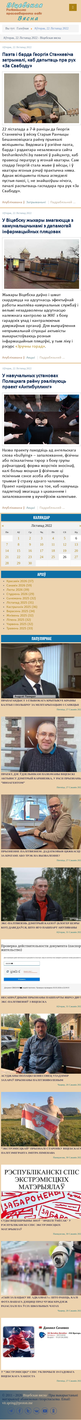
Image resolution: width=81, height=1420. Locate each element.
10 (41, 544)
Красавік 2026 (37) (19, 581)
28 (7, 563)
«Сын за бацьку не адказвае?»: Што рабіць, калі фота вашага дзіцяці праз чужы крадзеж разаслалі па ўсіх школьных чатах (39, 1302)
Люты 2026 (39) (17, 590)
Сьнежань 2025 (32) (21, 598)
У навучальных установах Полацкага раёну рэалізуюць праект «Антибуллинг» (34, 381)
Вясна (28, 18)
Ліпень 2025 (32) (18, 620)
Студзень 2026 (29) (20, 594)
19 (64, 551)
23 (30, 557)
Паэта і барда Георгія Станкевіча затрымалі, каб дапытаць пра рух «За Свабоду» (38, 60)
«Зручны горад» (30, 346)
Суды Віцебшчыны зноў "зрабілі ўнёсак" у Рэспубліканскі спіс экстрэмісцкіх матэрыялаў (36, 1225)
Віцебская (24, 5)
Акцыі (30, 357)
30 (30, 563)
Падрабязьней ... (63, 202)
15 (18, 551)
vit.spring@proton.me (17, 1403)
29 (18, 563)
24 (41, 557)
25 (53, 557)
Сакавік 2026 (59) (19, 585)
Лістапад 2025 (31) (20, 602)
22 (18, 557)
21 (7, 557)
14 (7, 551)
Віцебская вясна (35, 1395)
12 (64, 544)
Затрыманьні (36, 202)
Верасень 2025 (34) (20, 611)
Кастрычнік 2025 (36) (21, 607)
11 (53, 544)
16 (30, 551)
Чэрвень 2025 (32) (19, 624)
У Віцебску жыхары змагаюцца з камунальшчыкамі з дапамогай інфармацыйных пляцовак (37, 226)
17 (41, 551)
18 (53, 551)
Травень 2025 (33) (19, 628)
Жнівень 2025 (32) (19, 615)
